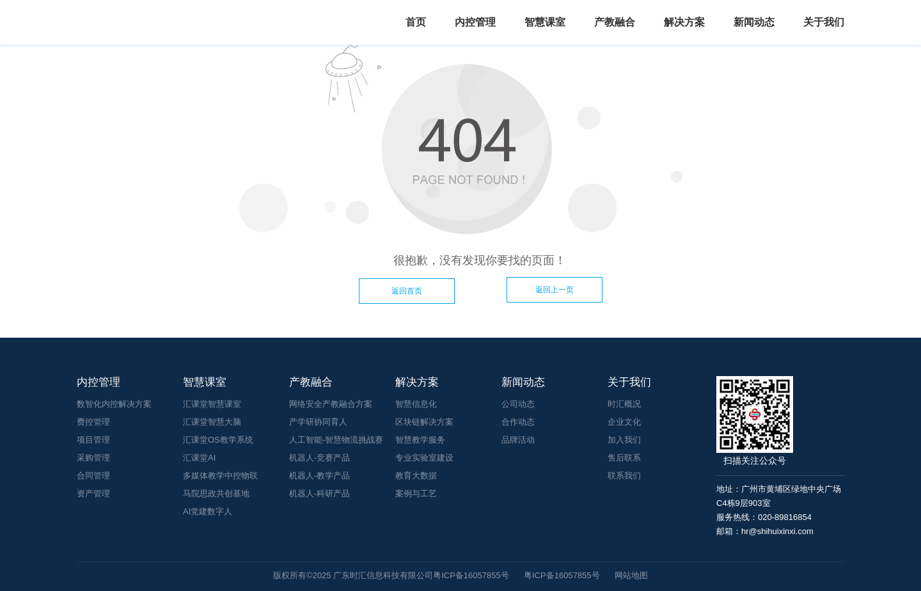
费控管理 (93, 422)
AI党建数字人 (207, 511)
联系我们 (624, 475)
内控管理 (475, 22)
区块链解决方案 (424, 422)
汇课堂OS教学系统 (218, 440)
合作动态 (518, 422)
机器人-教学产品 (319, 475)
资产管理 (93, 493)
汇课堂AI (199, 457)
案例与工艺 (416, 493)
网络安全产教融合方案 (330, 404)
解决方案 (684, 22)
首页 (415, 22)
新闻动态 (754, 22)
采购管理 (93, 457)
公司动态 (518, 404)
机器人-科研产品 (319, 493)
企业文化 (624, 422)
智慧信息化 (416, 404)
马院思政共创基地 (216, 493)
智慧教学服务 (420, 440)
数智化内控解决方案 (114, 404)
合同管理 (93, 475)
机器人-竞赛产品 (319, 457)
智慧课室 (544, 22)
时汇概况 (624, 404)
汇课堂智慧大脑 (212, 422)
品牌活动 (518, 440)
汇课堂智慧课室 (212, 404)
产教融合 (614, 22)
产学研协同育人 (318, 422)
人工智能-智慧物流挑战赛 (336, 440)
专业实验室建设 (424, 457)
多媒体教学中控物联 (220, 475)
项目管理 (93, 440)
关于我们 (823, 22)
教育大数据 (416, 475)
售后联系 (624, 457)
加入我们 (624, 440)
